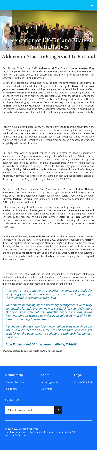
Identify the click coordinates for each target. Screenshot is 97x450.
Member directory (14, 382)
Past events (46, 388)
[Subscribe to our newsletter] (29, 410)
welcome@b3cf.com (15, 435)
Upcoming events (49, 382)
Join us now (11, 388)
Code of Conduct (83, 382)
